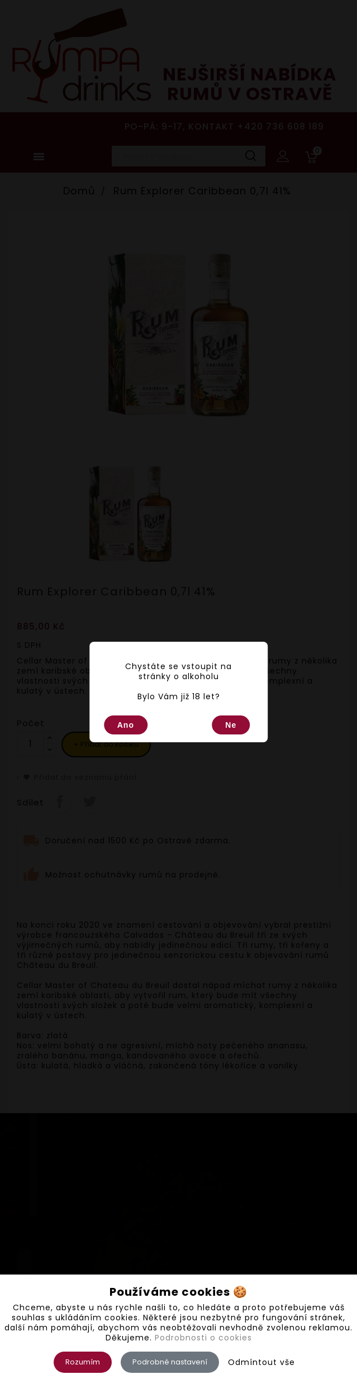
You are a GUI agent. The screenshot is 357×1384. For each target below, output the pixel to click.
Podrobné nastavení (169, 1362)
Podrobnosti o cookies (203, 1337)
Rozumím (82, 1362)
